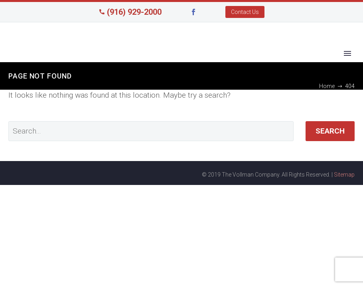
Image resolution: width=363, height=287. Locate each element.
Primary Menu (347, 53)
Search (330, 131)
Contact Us (245, 12)
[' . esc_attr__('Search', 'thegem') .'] (151, 131)
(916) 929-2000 (134, 12)
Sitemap (344, 174)
